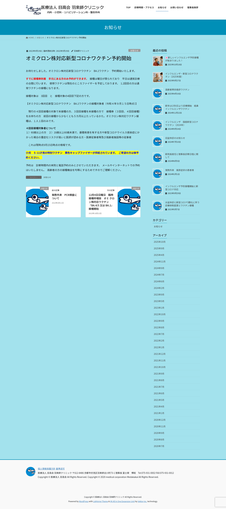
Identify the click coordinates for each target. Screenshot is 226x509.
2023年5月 (159, 301)
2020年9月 (159, 432)
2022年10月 (160, 314)
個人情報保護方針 (46, 468)
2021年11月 (160, 360)
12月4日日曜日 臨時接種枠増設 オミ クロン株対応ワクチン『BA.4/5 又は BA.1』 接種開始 (101, 202)
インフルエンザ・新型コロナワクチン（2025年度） (181, 75)
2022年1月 (159, 347)
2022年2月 (159, 340)
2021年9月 (159, 373)
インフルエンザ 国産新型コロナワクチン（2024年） (181, 123)
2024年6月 (159, 281)
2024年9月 (159, 268)
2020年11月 (160, 426)
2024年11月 (160, 261)
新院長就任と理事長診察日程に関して (181, 155)
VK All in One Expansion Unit (122, 501)
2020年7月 (159, 446)
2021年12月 (160, 353)
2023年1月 (159, 307)
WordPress (84, 501)
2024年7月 (159, 274)
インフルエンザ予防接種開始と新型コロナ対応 (181, 188)
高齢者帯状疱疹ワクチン (177, 89)
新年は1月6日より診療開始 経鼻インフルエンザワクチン (181, 107)
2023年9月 (159, 294)
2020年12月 (160, 419)
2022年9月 (159, 320)
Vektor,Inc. (142, 501)
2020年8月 (159, 439)
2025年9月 (159, 248)
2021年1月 (159, 413)
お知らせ (134, 50)
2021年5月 (159, 399)
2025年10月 (160, 241)
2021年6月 (159, 393)
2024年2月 (159, 287)
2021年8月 (159, 380)
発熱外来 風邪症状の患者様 (180, 170)
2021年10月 (160, 367)
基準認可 (60, 468)
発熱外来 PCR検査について (64, 196)
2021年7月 (159, 386)
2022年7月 (159, 334)
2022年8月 (159, 327)
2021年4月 (159, 406)
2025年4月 (159, 254)
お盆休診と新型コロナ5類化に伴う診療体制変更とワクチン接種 (182, 204)
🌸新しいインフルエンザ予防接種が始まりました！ (182, 59)
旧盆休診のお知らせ (175, 138)
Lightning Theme (100, 501)
